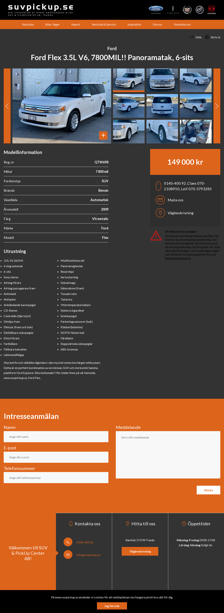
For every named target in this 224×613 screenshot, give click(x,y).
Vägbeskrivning (175, 212)
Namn (10, 427)
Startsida (28, 24)
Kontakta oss (182, 24)
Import (75, 24)
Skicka (208, 490)
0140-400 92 (78, 542)
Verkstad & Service (104, 24)
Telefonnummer (19, 468)
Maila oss (169, 199)
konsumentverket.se (178, 258)
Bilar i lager (52, 24)
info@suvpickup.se (82, 555)
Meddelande (128, 427)
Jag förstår (112, 606)
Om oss (157, 24)
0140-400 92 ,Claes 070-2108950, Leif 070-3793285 (184, 186)
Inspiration (134, 24)
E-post (10, 447)
